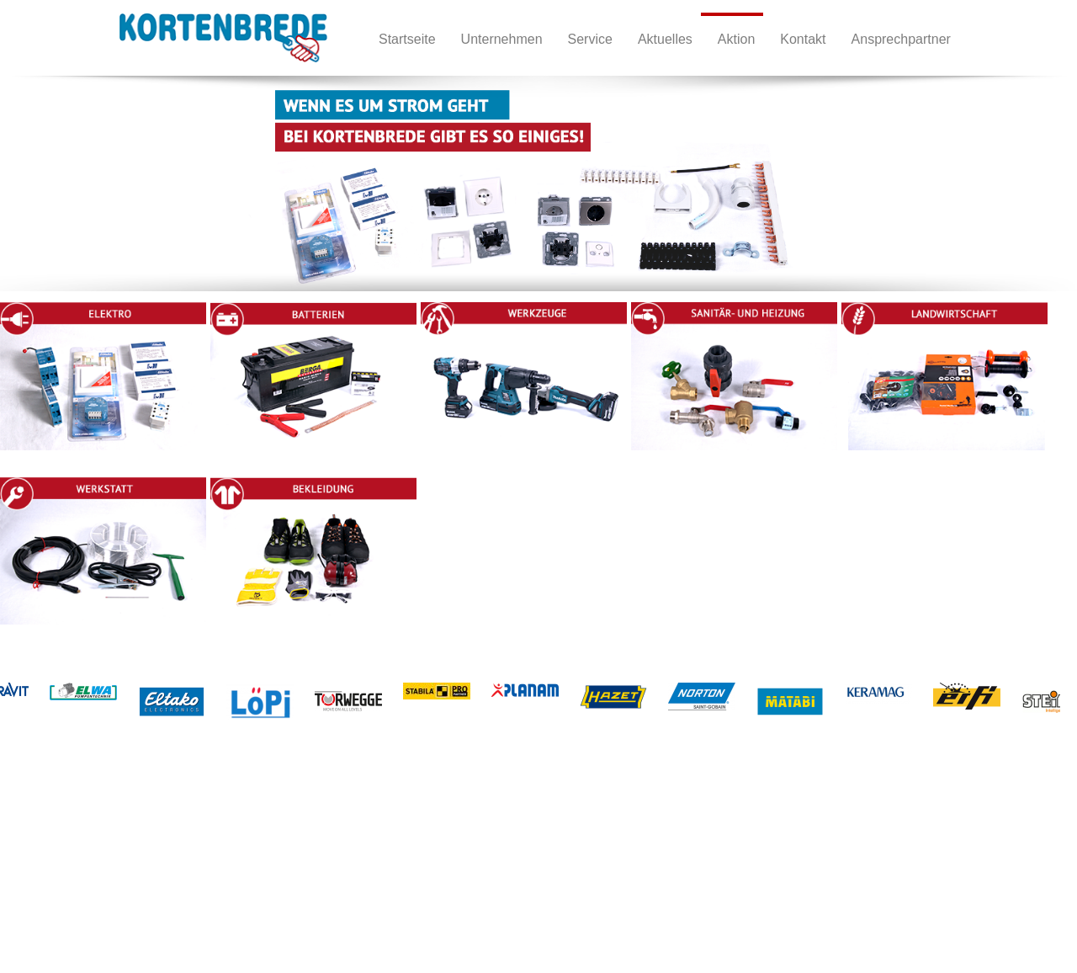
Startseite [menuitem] (407, 39)
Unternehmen (83, 855)
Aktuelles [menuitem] (665, 39)
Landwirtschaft (356, 838)
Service (68, 906)
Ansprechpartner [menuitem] (901, 39)
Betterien (189, 855)
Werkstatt (344, 855)
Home (65, 838)
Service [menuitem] (590, 39)
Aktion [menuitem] (736, 39)
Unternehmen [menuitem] (502, 39)
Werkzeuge (195, 872)
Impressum (77, 889)
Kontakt (69, 872)
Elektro (184, 838)
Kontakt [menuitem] (802, 39)
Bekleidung (347, 872)
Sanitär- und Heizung (218, 889)
